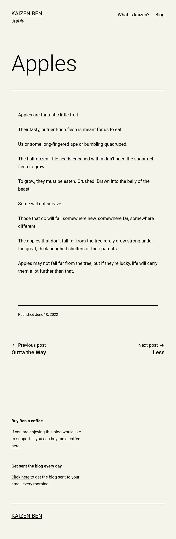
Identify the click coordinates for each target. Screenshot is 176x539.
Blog (160, 14)
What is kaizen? (133, 14)
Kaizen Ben (26, 13)
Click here (20, 477)
